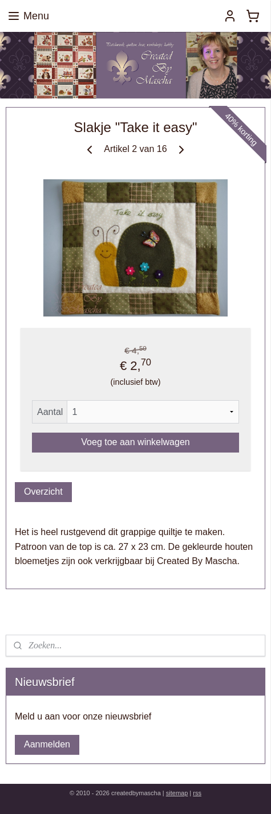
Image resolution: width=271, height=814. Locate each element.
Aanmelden (47, 744)
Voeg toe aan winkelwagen (135, 442)
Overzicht (43, 491)
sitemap (177, 793)
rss (197, 793)
